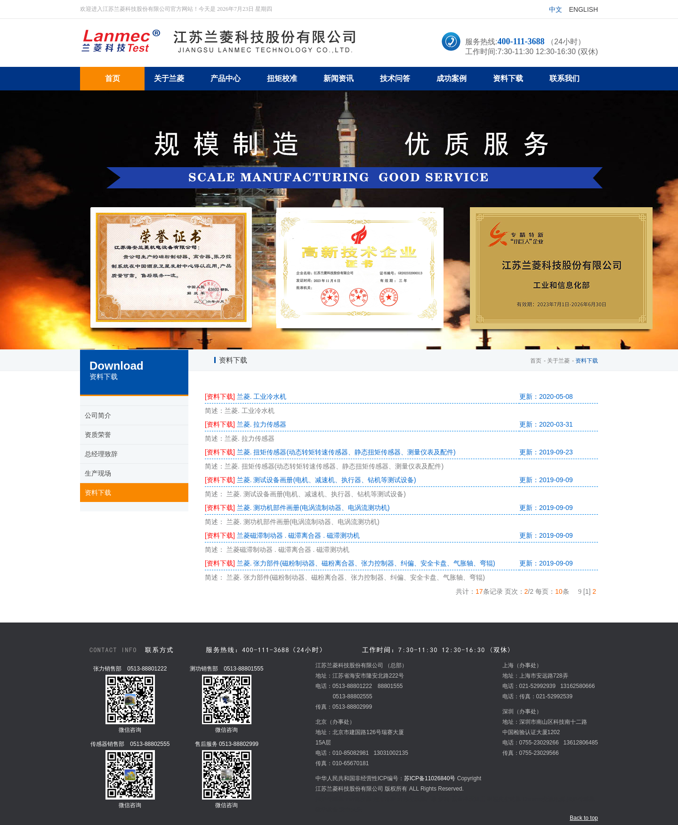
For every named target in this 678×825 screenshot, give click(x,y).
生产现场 (98, 473)
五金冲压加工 (468, 799)
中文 (555, 9)
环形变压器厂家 (417, 799)
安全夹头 (350, 809)
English (583, 9)
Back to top (584, 818)
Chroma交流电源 (543, 799)
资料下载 (98, 492)
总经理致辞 (101, 454)
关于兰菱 (558, 360)
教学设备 (326, 809)
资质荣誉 (98, 434)
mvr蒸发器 (358, 799)
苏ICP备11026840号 (429, 778)
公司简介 (98, 415)
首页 (535, 360)
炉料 (444, 799)
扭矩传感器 (329, 799)
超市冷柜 (384, 799)
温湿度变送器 (504, 799)
